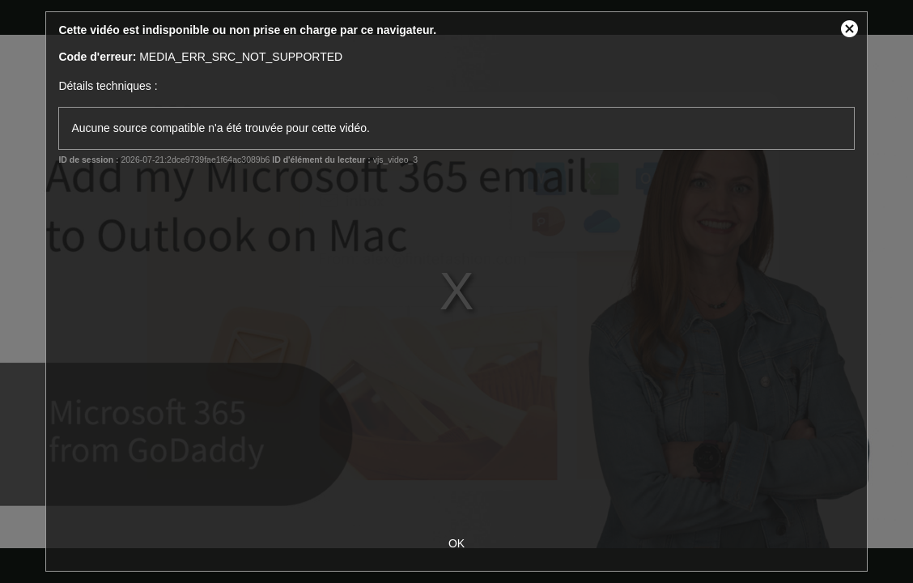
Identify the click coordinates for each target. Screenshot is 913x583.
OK (456, 543)
